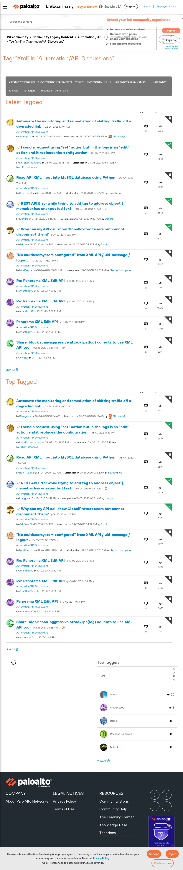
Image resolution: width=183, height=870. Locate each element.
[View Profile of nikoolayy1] (119, 136)
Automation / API (90, 37)
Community (159, 81)
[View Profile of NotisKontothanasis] (30, 162)
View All (10, 369)
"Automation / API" (97, 81)
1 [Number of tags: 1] (173, 720)
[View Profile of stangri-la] (25, 136)
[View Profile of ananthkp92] (26, 291)
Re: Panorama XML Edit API (55, 280)
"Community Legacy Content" (130, 81)
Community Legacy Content (52, 37)
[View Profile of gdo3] (22, 244)
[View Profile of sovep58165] (115, 193)
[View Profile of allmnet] (23, 357)
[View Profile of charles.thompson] (120, 270)
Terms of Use (63, 809)
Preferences (163, 863)
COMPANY (16, 793)
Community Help (113, 809)
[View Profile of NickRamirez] (26, 270)
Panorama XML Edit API (51, 321)
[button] (154, 854)
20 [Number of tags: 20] (172, 694)
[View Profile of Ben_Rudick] (26, 193)
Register (131, 6)
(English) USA (110, 6)
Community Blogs (114, 801)
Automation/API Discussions (32, 131)
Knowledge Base (113, 825)
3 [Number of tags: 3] (173, 707)
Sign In (147, 6)
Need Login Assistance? (160, 47)
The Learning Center (116, 817)
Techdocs (107, 833)
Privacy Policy (101, 858)
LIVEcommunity (17, 37)
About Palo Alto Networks (27, 801)
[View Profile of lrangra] (23, 218)
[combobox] (76, 21)
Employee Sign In (167, 6)
